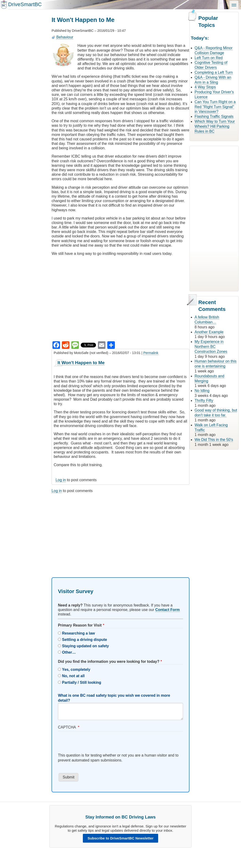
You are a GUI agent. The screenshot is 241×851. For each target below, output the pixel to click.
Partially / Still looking (81, 682)
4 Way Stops (205, 87)
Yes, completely (76, 670)
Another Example (209, 332)
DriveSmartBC (25, 4)
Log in (61, 480)
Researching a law (78, 633)
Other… (69, 652)
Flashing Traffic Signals (214, 116)
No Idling (202, 391)
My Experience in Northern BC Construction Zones (211, 347)
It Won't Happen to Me (80, 362)
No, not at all (73, 676)
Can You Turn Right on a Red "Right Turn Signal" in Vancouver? (215, 107)
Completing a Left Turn (214, 72)
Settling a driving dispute (84, 640)
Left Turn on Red (209, 58)
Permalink (150, 353)
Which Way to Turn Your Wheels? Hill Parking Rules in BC (215, 126)
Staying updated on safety (85, 646)
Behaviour (64, 37)
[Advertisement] (120, 531)
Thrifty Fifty (204, 401)
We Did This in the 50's (214, 440)
